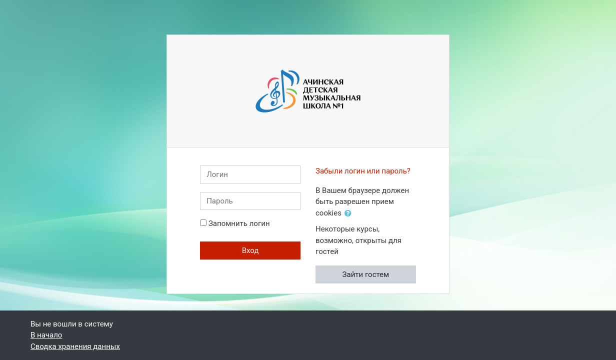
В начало (46, 335)
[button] (350, 214)
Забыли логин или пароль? (363, 171)
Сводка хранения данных (75, 346)
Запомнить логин (239, 223)
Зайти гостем (366, 274)
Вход (250, 250)
